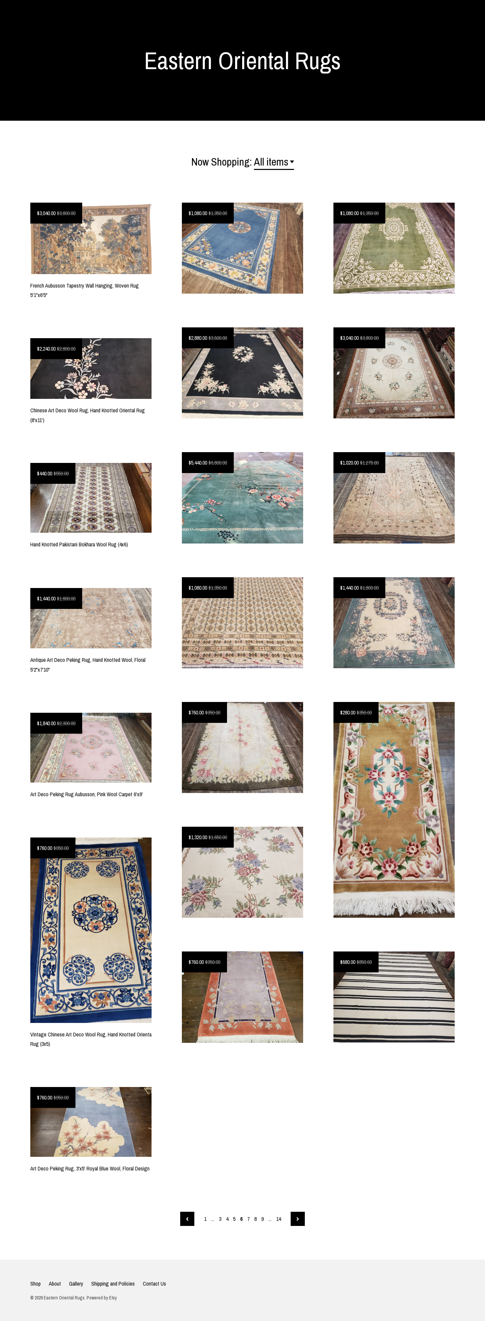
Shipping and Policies (113, 1283)
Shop (35, 1283)
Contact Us (154, 1283)
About (55, 1283)
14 (278, 1219)
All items (271, 161)
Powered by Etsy (102, 1298)
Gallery (76, 1283)
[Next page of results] (298, 1219)
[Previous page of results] (187, 1219)
